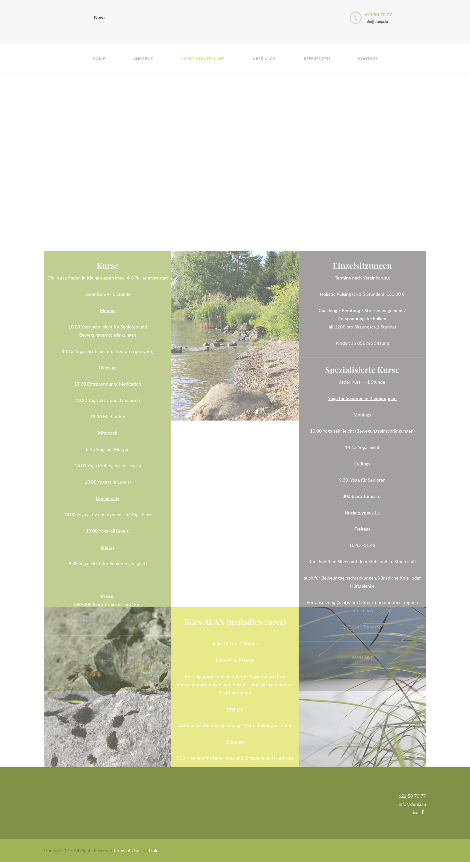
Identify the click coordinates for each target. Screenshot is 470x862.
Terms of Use (126, 850)
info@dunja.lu (376, 21)
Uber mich (264, 58)
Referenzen (317, 58)
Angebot (143, 58)
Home (98, 58)
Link (153, 850)
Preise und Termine (203, 58)
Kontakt (368, 58)
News (99, 17)
